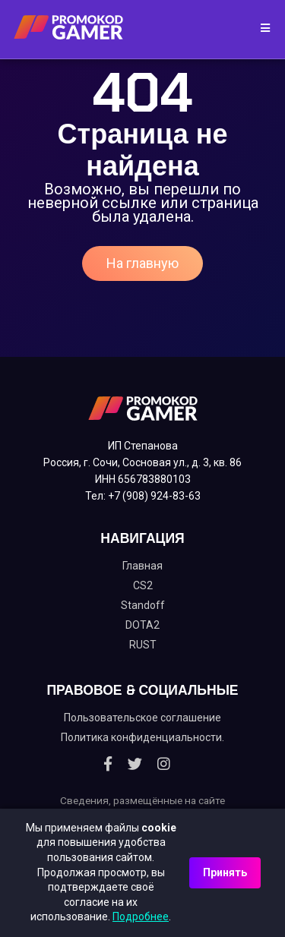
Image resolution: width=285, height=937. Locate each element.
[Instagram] (163, 763)
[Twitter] (135, 763)
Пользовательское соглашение (142, 717)
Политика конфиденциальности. (142, 737)
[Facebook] (107, 763)
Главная (142, 566)
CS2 (143, 585)
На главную (142, 263)
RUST (143, 645)
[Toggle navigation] (260, 29)
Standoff (143, 605)
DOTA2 (142, 625)
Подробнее (140, 916)
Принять (225, 872)
